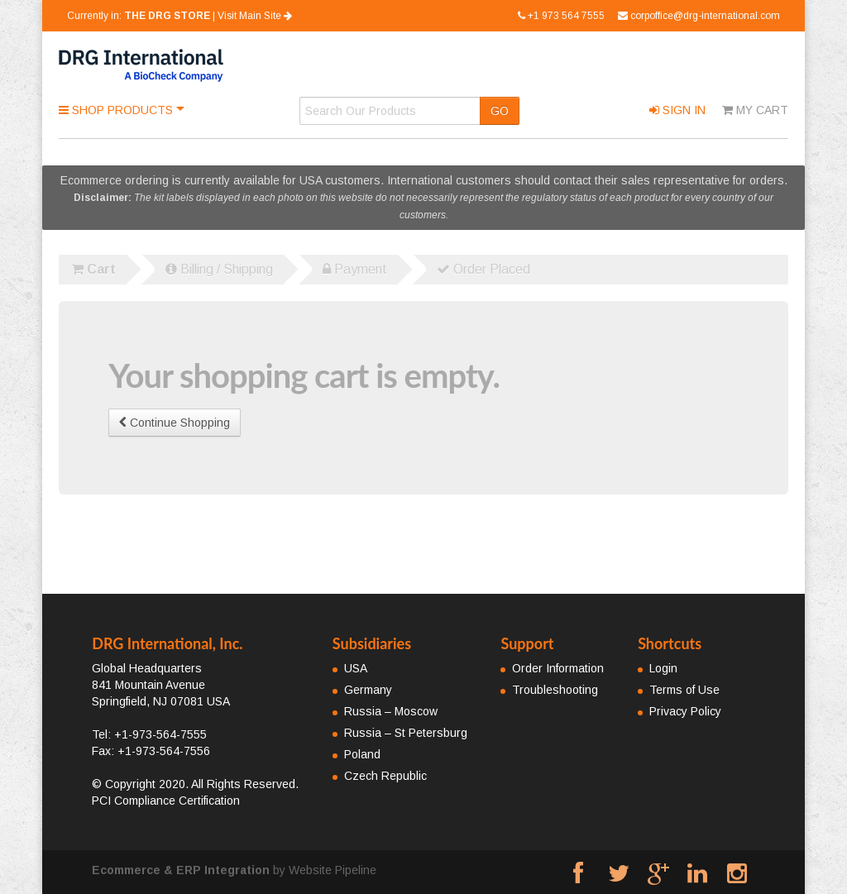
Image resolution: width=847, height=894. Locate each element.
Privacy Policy (685, 711)
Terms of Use (684, 689)
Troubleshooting (555, 689)
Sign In (677, 110)
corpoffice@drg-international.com (699, 16)
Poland (362, 754)
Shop (117, 110)
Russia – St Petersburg (405, 732)
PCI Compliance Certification (166, 800)
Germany (368, 689)
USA (355, 668)
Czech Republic (385, 775)
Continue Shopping (174, 422)
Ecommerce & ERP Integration (181, 870)
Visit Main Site (255, 16)
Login (663, 668)
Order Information (558, 668)
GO (499, 110)
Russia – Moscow (391, 711)
